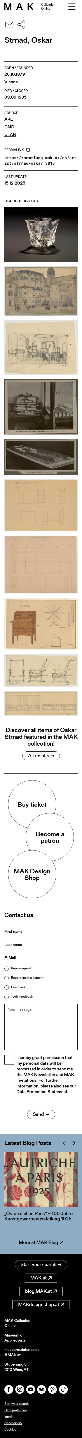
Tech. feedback (22, 996)
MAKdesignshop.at (41, 1304)
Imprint (9, 1416)
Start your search (41, 1264)
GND (9, 127)
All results (41, 755)
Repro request (21, 968)
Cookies (10, 1429)
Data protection (15, 1410)
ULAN (10, 134)
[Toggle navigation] (71, 6)
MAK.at (41, 1277)
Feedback (18, 987)
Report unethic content (27, 977)
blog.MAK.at (41, 1291)
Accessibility (13, 1423)
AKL (8, 119)
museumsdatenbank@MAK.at (21, 1352)
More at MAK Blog (41, 1242)
